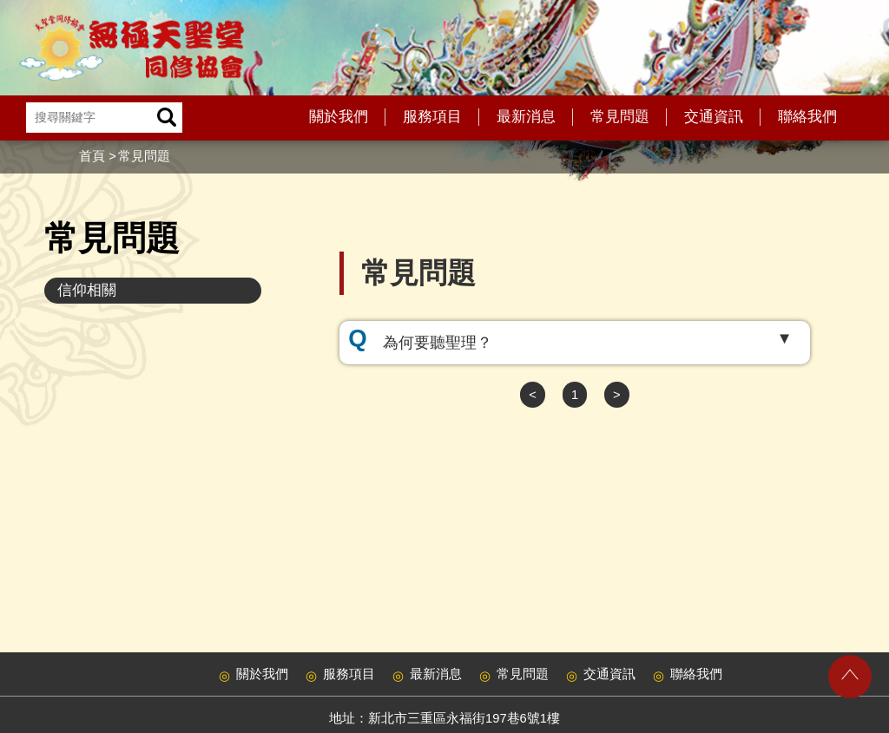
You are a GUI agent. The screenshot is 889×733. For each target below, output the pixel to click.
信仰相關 (86, 290)
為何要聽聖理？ (437, 342)
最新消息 (526, 116)
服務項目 (432, 116)
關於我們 (338, 116)
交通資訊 (713, 116)
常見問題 (619, 116)
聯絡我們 (807, 116)
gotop (850, 676)
